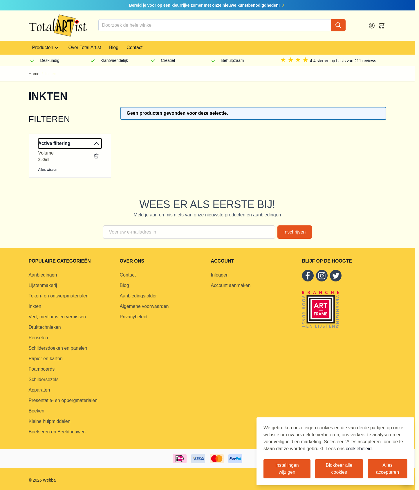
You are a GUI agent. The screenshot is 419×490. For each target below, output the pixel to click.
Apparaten (39, 389)
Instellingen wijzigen (287, 469)
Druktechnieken (45, 327)
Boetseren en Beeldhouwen (57, 431)
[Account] (371, 25)
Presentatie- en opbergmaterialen (63, 400)
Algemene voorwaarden (144, 306)
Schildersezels (44, 379)
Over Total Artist (84, 47)
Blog (113, 47)
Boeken (36, 410)
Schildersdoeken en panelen (58, 348)
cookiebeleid (359, 448)
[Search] (338, 25)
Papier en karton (46, 358)
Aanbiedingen (43, 274)
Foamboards (42, 369)
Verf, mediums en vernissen (57, 316)
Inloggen (220, 274)
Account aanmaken (231, 285)
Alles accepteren (387, 469)
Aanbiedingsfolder (138, 295)
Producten (46, 47)
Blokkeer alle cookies (339, 469)
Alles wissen (47, 170)
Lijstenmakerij (43, 285)
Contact (134, 47)
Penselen (38, 337)
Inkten (35, 306)
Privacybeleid (133, 316)
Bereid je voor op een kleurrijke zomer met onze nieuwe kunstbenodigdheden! (207, 5)
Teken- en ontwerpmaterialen (59, 295)
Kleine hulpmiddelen (50, 421)
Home (34, 73)
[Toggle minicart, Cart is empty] (381, 25)
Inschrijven (294, 231)
